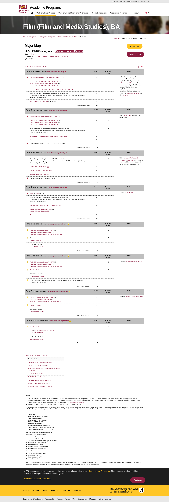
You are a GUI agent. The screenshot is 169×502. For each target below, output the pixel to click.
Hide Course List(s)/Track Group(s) (36, 66)
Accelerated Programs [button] (120, 13)
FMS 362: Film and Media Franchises (39, 377)
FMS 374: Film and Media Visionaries (39, 380)
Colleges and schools (132, 1)
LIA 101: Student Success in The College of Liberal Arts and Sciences (51, 89)
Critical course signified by (56, 71)
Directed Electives (35, 240)
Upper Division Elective (37, 247)
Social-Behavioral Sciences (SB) (40, 174)
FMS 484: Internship (36, 332)
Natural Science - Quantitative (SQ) (41, 170)
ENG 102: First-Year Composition (48, 81)
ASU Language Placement (128, 83)
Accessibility (50, 499)
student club (127, 115)
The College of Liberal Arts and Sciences (52, 56)
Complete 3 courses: (36, 274)
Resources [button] (138, 13)
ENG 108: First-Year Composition (48, 85)
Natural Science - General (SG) (39, 211)
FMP (37, 193)
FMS (31, 193)
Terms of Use (70, 499)
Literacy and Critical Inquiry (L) (39, 167)
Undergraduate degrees (47, 37)
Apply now (134, 46)
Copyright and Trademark (33, 499)
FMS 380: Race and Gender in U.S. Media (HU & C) (46, 234)
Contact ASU (66, 490)
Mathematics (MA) (35, 101)
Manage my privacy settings (100, 499)
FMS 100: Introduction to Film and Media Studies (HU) (47, 78)
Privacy (60, 499)
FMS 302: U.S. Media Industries (38, 365)
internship (130, 192)
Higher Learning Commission (99, 471)
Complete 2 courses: (36, 238)
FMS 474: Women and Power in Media (40, 386)
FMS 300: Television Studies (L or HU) (42, 230)
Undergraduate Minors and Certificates (73, 13)
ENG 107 (33, 85)
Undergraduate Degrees (45, 13)
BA (32, 54)
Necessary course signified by (58, 224)
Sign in (143, 1)
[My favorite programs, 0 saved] (147, 13)
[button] (142, 67)
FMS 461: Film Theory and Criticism (39, 383)
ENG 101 (33, 81)
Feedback (138, 480)
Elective (32, 140)
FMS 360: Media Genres (35, 374)
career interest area (133, 93)
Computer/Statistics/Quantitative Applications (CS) (45, 205)
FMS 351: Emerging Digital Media (40, 232)
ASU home (115, 1)
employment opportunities (134, 261)
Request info (135, 54)
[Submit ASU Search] (149, 1)
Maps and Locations (31, 490)
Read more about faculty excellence (37, 479)
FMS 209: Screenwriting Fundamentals (40, 362)
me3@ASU (125, 95)
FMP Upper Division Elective (45, 330)
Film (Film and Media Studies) (67, 37)
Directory (54, 490)
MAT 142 (45, 101)
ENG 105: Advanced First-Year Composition (43, 83)
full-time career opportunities (134, 296)
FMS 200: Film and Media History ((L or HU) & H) (45, 116)
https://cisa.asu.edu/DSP (77, 402)
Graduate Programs (99, 13)
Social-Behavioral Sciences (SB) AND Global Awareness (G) (48, 136)
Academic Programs (45, 7)
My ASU (122, 1)
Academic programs (30, 37)
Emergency (82, 499)
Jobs (45, 490)
